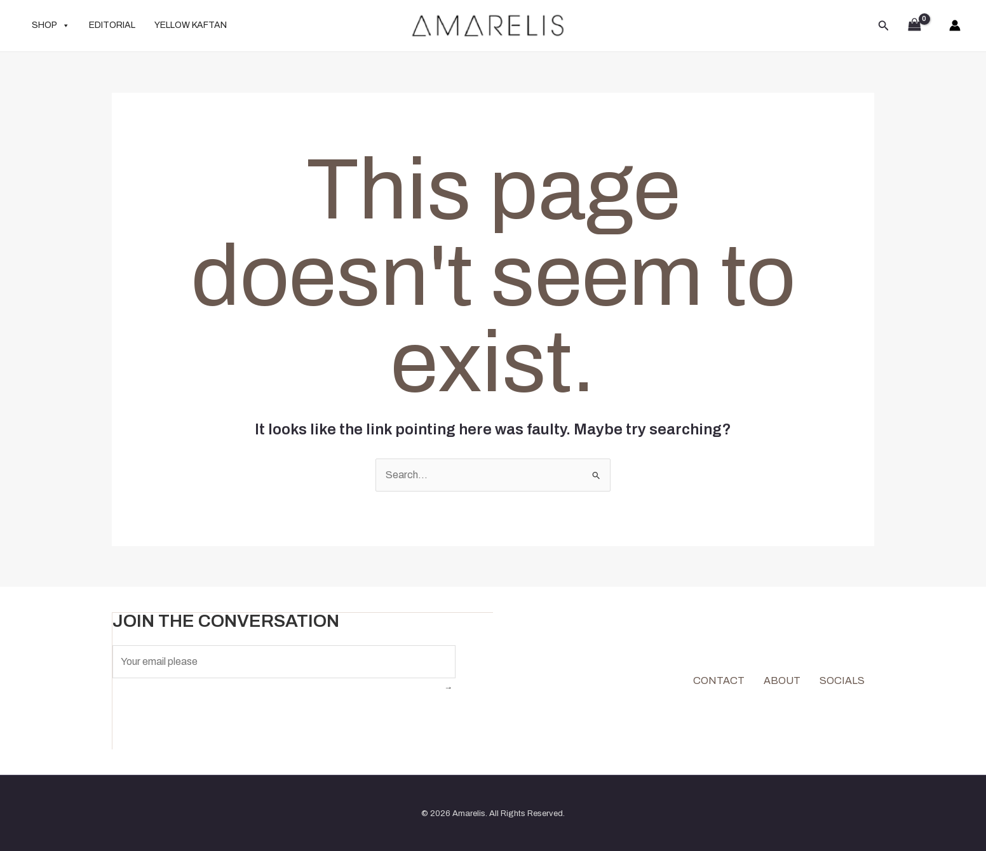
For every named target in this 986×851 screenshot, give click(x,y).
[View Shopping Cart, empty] (914, 25)
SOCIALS (842, 679)
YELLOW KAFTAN (190, 25)
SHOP (51, 25)
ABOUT (782, 679)
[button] (883, 26)
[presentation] (209, 715)
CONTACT (719, 679)
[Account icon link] (955, 25)
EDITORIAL (112, 25)
